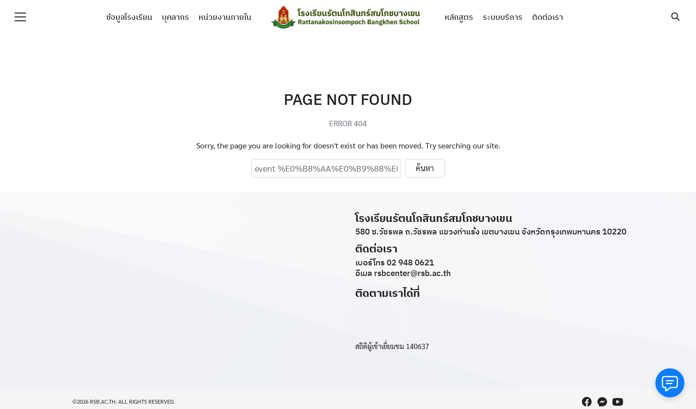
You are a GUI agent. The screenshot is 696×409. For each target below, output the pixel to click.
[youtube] (618, 402)
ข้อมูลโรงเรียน (129, 17)
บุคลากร (175, 17)
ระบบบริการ (502, 17)
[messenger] (602, 402)
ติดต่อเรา (547, 17)
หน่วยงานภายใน (225, 17)
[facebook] (587, 402)
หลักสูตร (459, 17)
